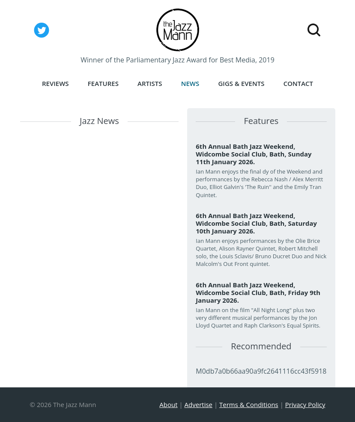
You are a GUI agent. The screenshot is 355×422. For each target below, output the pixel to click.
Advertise (198, 404)
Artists (149, 83)
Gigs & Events (241, 83)
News (190, 83)
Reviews (55, 83)
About (168, 404)
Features (103, 83)
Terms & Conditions (248, 404)
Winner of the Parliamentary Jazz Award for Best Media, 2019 (177, 60)
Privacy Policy (305, 404)
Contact (298, 83)
